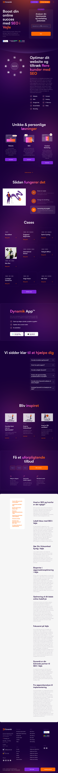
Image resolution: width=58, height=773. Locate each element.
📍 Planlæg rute (6, 738)
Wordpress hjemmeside (20, 731)
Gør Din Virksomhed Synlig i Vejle (16, 508)
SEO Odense (32, 733)
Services (18, 751)
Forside (17, 749)
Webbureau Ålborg (33, 755)
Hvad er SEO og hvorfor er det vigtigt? (17, 502)
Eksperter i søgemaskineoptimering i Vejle (17, 512)
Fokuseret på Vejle (16, 518)
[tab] (42, 192)
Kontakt (17, 757)
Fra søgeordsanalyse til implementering (17, 526)
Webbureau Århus (33, 751)
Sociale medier (19, 737)
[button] (53, 2)
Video (17, 741)
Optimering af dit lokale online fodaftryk (17, 516)
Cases (17, 753)
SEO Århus (32, 731)
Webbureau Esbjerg (34, 757)
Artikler (17, 755)
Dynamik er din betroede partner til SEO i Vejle (16, 522)
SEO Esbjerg (32, 739)
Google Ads (18, 735)
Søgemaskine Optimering (21, 733)
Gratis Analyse (19, 759)
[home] (7, 2)
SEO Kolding (32, 741)
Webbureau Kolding (34, 759)
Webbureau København (34, 749)
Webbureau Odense (34, 753)
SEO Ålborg (32, 735)
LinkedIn (18, 739)
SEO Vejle (32, 737)
